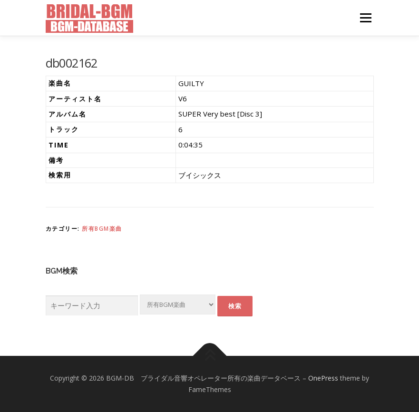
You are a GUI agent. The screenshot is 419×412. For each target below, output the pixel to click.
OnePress (323, 378)
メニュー (365, 17)
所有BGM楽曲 (102, 229)
